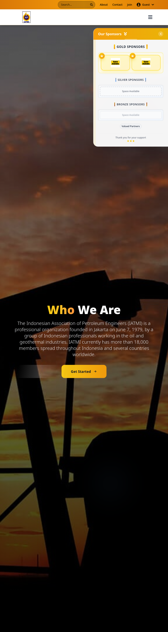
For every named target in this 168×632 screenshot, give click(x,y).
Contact (117, 4)
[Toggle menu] (150, 17)
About (104, 4)
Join (129, 4)
